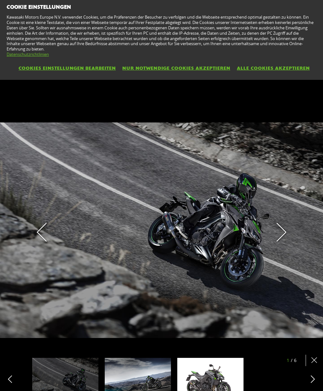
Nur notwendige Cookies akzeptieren (176, 68)
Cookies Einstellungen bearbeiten (67, 68)
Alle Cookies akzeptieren (273, 68)
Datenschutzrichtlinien (28, 54)
